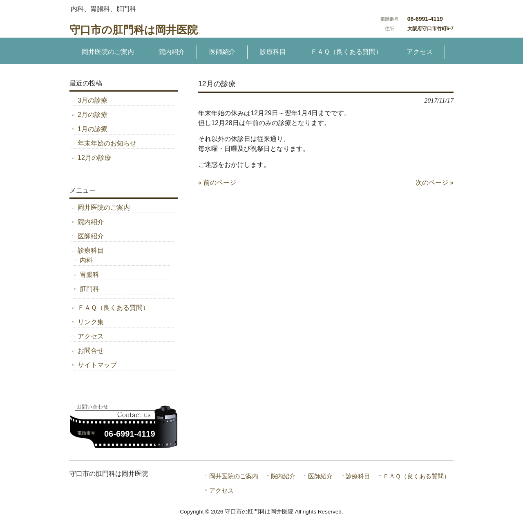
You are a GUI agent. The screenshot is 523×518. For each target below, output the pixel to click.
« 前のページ (217, 182)
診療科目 (91, 250)
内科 (86, 260)
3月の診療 (92, 100)
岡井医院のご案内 (104, 207)
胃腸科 (89, 274)
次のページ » (435, 182)
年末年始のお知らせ (107, 143)
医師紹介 (91, 236)
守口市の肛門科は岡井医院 (133, 30)
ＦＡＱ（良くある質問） (113, 307)
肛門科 (89, 288)
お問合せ (91, 350)
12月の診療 (94, 157)
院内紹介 (91, 221)
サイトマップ (97, 364)
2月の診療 (92, 114)
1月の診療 (92, 129)
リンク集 (91, 321)
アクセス (91, 336)
